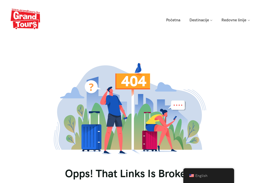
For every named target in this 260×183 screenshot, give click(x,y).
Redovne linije (233, 20)
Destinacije (199, 20)
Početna (173, 20)
